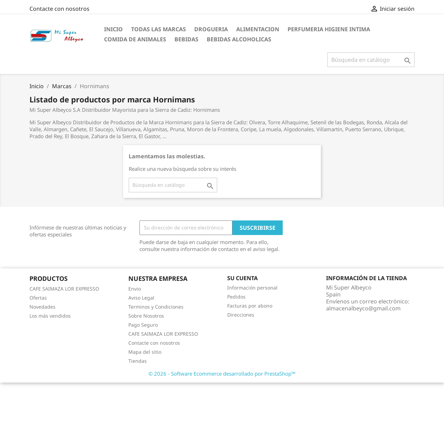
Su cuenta (242, 278)
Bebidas (186, 39)
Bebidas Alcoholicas (239, 39)
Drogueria (211, 29)
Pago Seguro (143, 324)
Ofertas (38, 297)
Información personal (252, 287)
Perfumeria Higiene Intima (329, 29)
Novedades (42, 306)
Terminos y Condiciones (155, 306)
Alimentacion (257, 29)
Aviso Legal (141, 297)
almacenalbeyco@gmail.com (363, 308)
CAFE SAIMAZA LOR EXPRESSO (64, 288)
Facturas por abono (249, 305)
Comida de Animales (135, 39)
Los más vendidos (50, 315)
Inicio (113, 29)
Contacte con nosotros (59, 8)
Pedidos (236, 296)
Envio (134, 288)
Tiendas (137, 361)
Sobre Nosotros (146, 315)
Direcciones (240, 314)
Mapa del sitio (144, 352)
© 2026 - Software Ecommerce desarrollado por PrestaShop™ (222, 373)
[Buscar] (371, 59)
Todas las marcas (158, 29)
